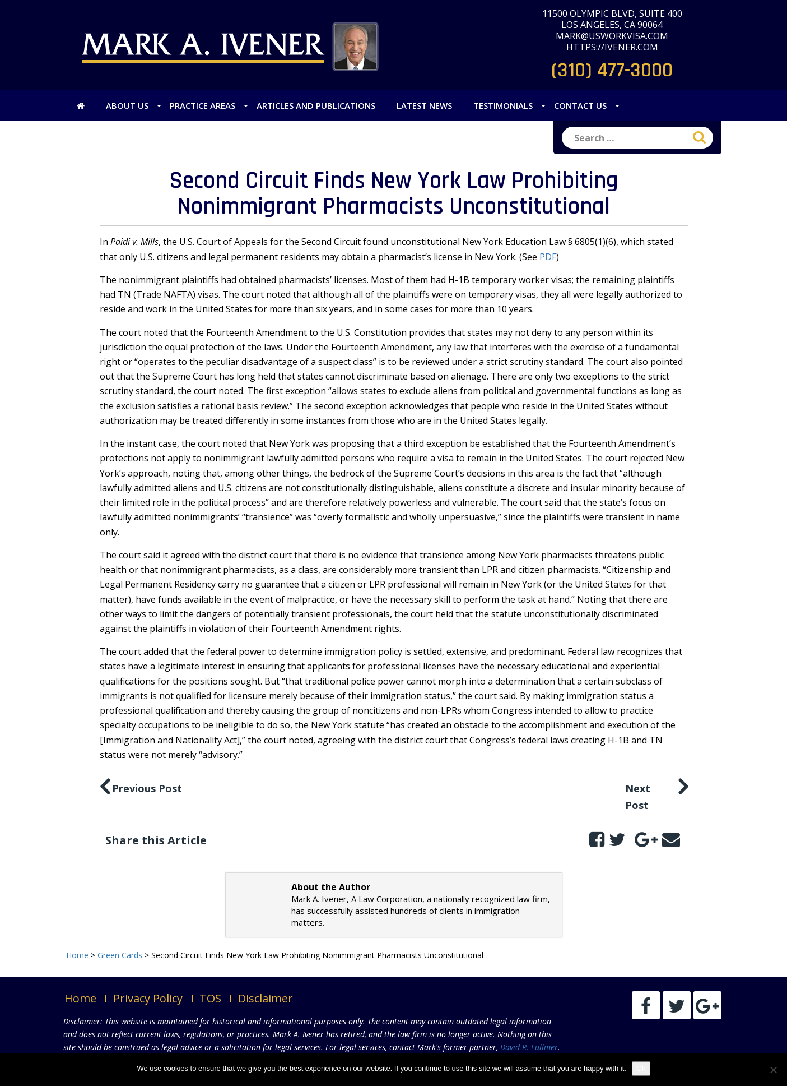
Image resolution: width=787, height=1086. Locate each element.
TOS (210, 998)
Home (80, 998)
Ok (641, 1068)
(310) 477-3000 (612, 70)
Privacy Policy (148, 998)
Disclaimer (265, 998)
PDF (547, 257)
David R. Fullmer (529, 1047)
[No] (773, 1069)
